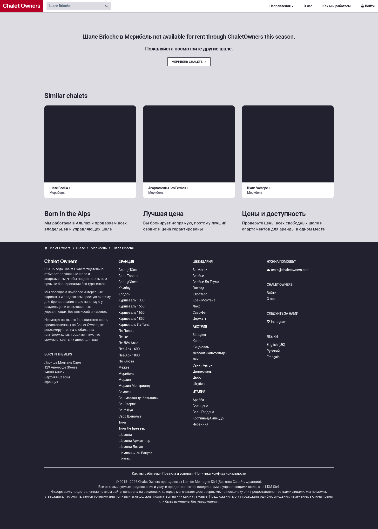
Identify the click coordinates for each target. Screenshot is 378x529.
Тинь (122, 422)
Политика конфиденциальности (220, 473)
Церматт (199, 318)
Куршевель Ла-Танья (135, 325)
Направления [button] (280, 6)
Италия (199, 392)
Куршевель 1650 (132, 312)
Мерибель (127, 374)
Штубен (199, 384)
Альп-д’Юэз (128, 270)
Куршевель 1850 (132, 318)
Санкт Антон (202, 365)
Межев (124, 367)
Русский (273, 351)
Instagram (276, 322)
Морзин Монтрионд (134, 386)
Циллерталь (202, 371)
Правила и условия (177, 473)
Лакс (196, 306)
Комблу (125, 288)
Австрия (200, 326)
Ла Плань (126, 331)
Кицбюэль (201, 347)
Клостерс (200, 294)
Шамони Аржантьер (134, 441)
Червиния (200, 424)
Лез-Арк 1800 (129, 355)
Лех (195, 359)
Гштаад (198, 288)
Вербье (198, 276)
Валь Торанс (128, 276)
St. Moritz (200, 270)
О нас (308, 6)
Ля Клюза (126, 361)
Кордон (124, 294)
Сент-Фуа (126, 410)
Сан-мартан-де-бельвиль (138, 398)
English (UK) (276, 345)
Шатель (125, 459)
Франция (126, 262)
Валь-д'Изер (128, 282)
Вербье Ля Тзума (206, 282)
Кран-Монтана (204, 300)
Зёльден (199, 335)
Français (273, 357)
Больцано (200, 406)
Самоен (125, 392)
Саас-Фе (199, 312)
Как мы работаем (337, 6)
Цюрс (197, 377)
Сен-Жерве (127, 404)
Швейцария (203, 262)
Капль (197, 341)
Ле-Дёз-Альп (129, 343)
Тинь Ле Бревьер (132, 428)
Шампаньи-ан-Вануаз (135, 453)
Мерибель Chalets (188, 61)
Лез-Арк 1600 (129, 349)
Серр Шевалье (130, 416)
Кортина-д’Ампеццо (208, 418)
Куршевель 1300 (132, 300)
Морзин (125, 380)
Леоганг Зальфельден (210, 353)
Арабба (198, 400)
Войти (368, 6)
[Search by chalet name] (74, 6)
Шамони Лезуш (131, 447)
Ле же (123, 337)
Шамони (125, 435)
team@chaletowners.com (288, 270)
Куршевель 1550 (132, 306)
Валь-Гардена (203, 412)
